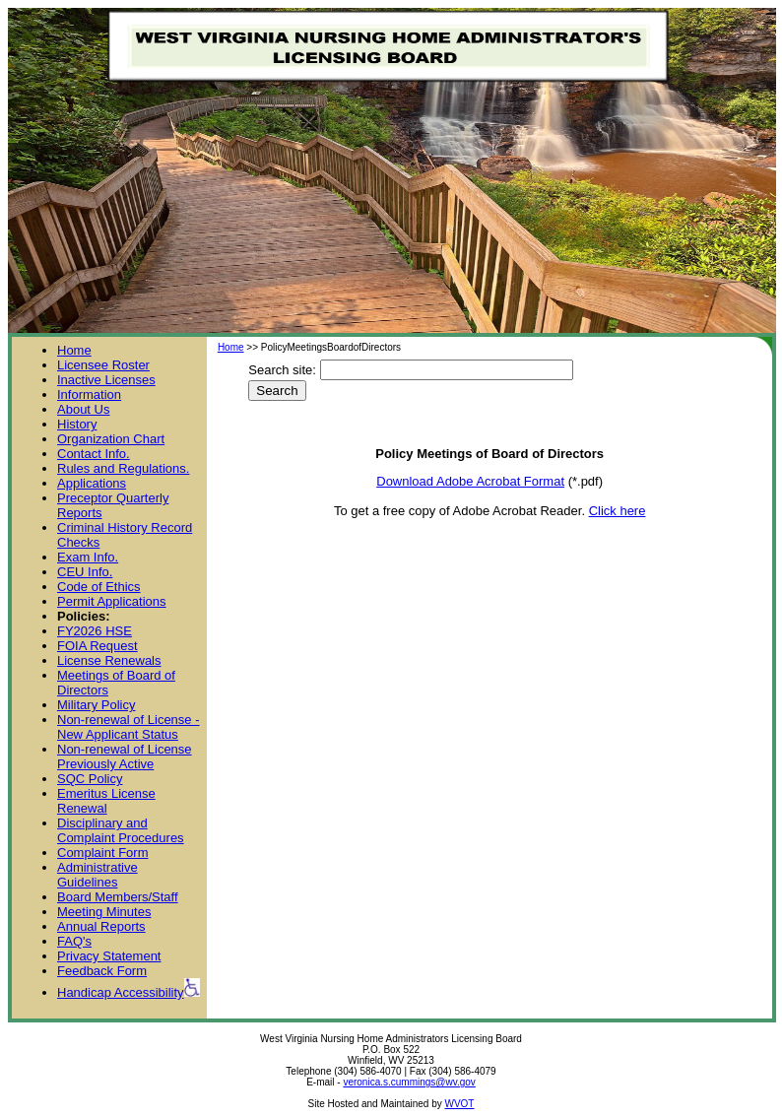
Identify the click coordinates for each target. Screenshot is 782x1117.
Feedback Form (102, 970)
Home (74, 350)
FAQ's (74, 941)
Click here (617, 510)
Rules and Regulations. (123, 468)
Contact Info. (93, 453)
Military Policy (96, 704)
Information (89, 394)
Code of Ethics (99, 586)
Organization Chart (110, 438)
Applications (91, 483)
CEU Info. (84, 571)
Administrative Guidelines (97, 874)
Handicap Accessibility (128, 992)
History (77, 424)
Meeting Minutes (104, 911)
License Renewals (109, 660)
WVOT (459, 1103)
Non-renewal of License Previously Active (124, 756)
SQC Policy (89, 778)
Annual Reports (101, 926)
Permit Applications (111, 601)
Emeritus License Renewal (106, 801)
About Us (83, 409)
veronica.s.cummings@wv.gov (409, 1082)
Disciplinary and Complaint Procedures (120, 830)
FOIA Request (97, 645)
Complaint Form (102, 852)
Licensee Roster (103, 365)
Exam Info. (87, 557)
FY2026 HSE (94, 631)
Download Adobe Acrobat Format (470, 481)
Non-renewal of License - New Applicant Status (128, 727)
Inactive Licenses (106, 379)
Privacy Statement (109, 956)
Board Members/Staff (117, 896)
